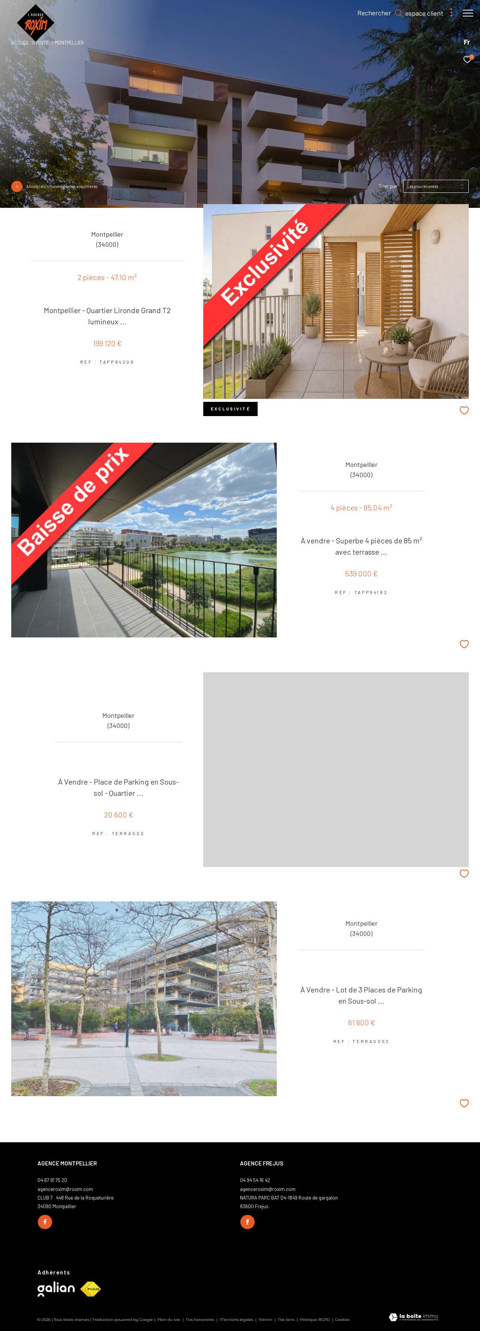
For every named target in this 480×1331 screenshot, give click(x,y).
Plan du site (170, 1319)
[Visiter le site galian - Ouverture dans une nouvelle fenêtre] (56, 1289)
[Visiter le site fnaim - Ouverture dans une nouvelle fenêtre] (90, 1289)
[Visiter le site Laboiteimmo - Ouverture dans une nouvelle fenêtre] (413, 1317)
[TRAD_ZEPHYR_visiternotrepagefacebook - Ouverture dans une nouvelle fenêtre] (45, 1222)
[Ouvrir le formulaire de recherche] (376, 13)
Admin (266, 1319)
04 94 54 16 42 (255, 1180)
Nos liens (287, 1319)
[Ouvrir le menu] (468, 13)
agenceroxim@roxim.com (65, 1189)
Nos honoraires (200, 1319)
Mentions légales (237, 1319)
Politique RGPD (315, 1319)
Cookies (342, 1320)
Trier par (388, 186)
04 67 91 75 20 (52, 1180)
